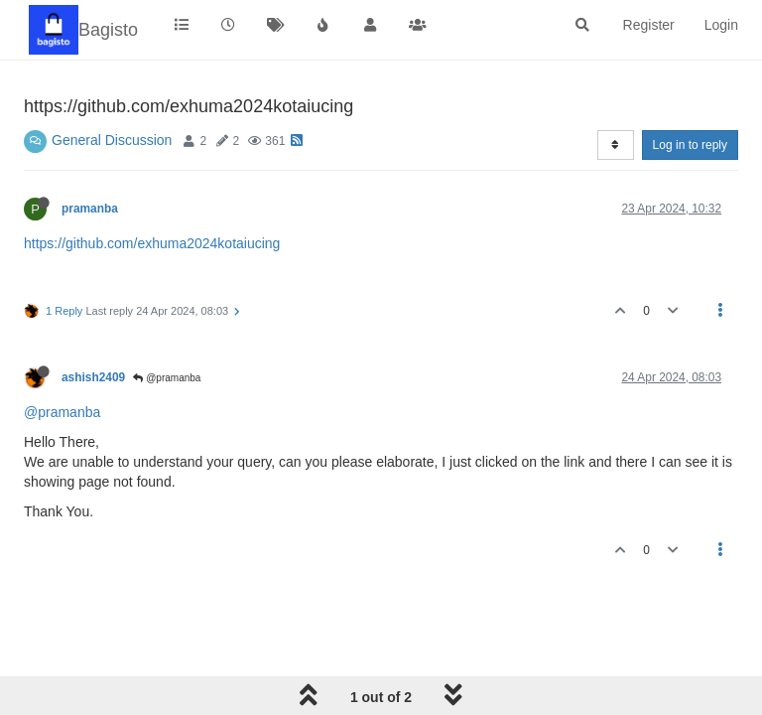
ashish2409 (93, 377)
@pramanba (166, 377)
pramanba (90, 208)
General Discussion (112, 140)
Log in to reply (690, 145)
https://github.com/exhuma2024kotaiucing (152, 243)
